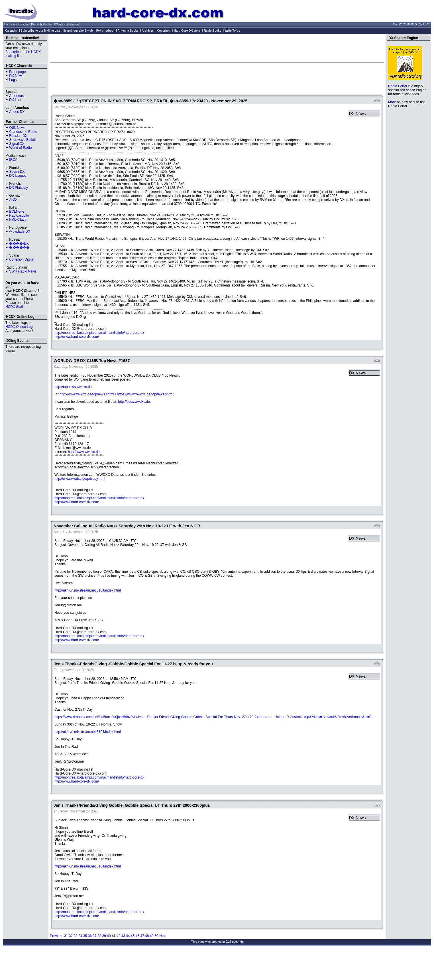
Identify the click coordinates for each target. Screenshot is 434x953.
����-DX (19, 243)
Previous (56, 936)
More (392, 102)
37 (94, 936)
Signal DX (16, 144)
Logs (13, 80)
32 (71, 936)
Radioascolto (19, 216)
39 (104, 936)
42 (118, 936)
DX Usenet (17, 176)
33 (75, 936)
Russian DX (18, 136)
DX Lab (15, 100)
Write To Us (232, 30)
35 (85, 936)
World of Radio (20, 148)
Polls (99, 30)
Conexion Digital (21, 259)
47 (142, 936)
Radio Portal (397, 86)
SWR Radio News (22, 271)
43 (123, 936)
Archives (148, 30)
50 (156, 936)
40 (109, 936)
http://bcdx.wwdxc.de (134, 402)
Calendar (11, 30)
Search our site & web (78, 30)
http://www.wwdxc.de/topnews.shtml (87, 394)
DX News (16, 76)
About (110, 30)
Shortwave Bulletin (23, 140)
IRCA (13, 160)
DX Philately (18, 188)
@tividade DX (19, 231)
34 (80, 936)
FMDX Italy (17, 220)
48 (147, 936)
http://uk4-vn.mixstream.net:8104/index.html (87, 590)
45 (133, 936)
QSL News (17, 128)
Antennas (16, 96)
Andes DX (17, 112)
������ (19, 247)
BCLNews (16, 212)
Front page (17, 72)
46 (137, 936)
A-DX (13, 200)
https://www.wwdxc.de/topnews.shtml (145, 394)
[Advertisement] (217, 48)
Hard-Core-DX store (187, 30)
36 (90, 936)
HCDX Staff (14, 307)
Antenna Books (128, 30)
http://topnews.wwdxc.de (73, 387)
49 (152, 936)
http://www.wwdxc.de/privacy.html (79, 479)
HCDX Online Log (18, 327)
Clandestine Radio (23, 132)
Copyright (163, 30)
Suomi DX (17, 172)
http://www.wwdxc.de (83, 452)
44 (128, 936)
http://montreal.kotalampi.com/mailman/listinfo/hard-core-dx (99, 333)
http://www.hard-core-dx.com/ (76, 337)
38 (99, 936)
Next (162, 936)
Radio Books (212, 30)
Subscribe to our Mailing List (40, 30)
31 (66, 936)
